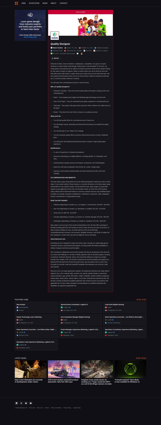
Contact (63, 3)
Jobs (23, 3)
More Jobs (141, 300)
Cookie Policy (77, 408)
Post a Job (40, 408)
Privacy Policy (67, 408)
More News (141, 358)
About (53, 3)
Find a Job (32, 408)
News (45, 3)
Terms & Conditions (56, 408)
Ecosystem (34, 3)
